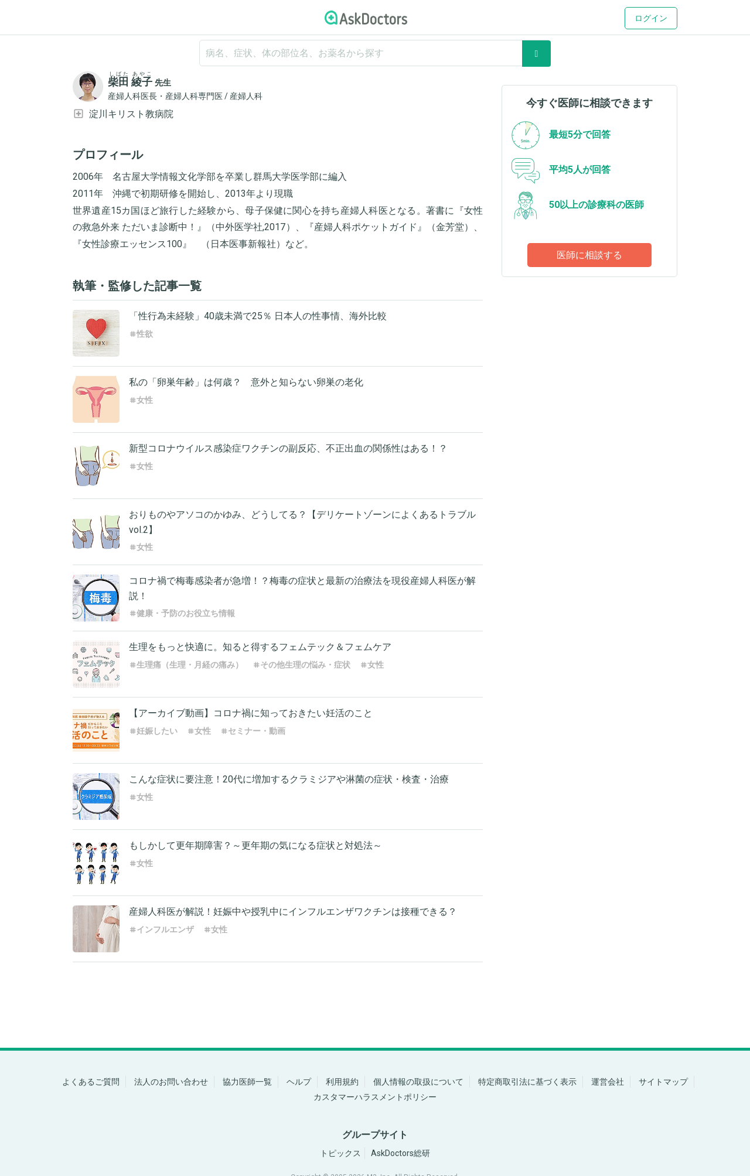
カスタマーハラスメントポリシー (375, 1097)
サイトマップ (663, 1081)
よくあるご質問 (91, 1081)
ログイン (651, 18)
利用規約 (342, 1081)
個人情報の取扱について (418, 1081)
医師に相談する (589, 255)
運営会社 (607, 1081)
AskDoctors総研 (400, 1153)
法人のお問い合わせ (171, 1081)
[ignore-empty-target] (375, 53)
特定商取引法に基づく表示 (527, 1081)
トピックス (340, 1153)
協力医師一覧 (247, 1081)
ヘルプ (299, 1081)
